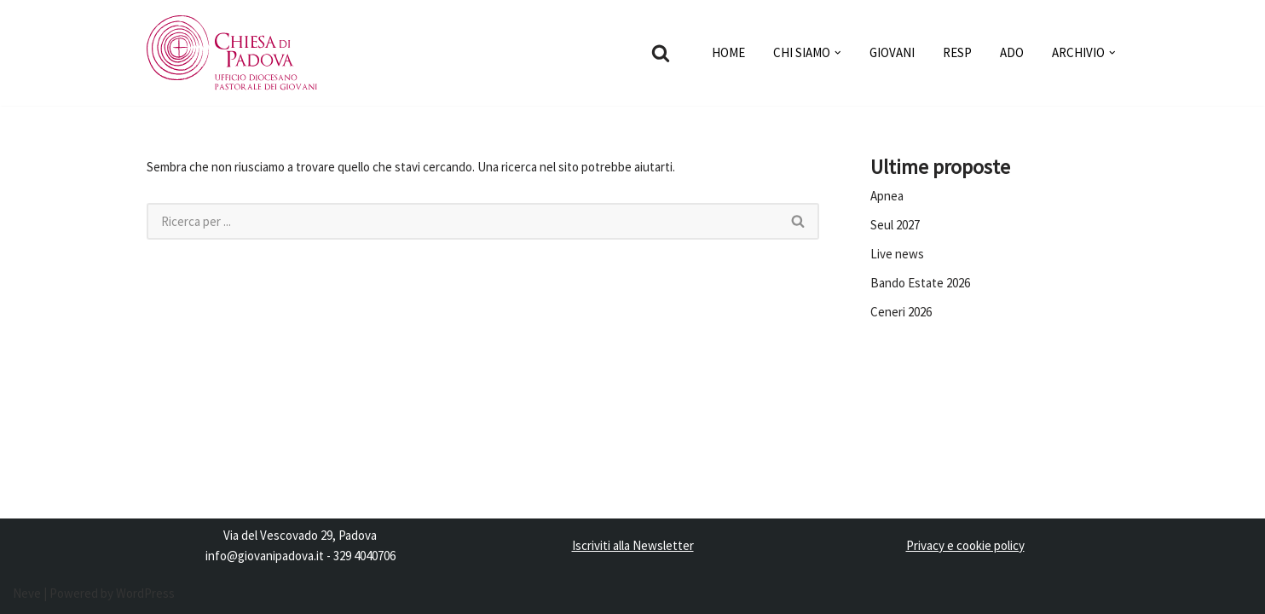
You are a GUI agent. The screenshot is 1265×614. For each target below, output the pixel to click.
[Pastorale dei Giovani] (232, 52)
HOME (728, 52)
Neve (27, 593)
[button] (838, 52)
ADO (1012, 52)
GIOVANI (892, 52)
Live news (897, 254)
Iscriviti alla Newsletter (633, 545)
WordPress (145, 593)
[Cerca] (660, 52)
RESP (957, 52)
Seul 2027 (895, 225)
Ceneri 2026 (901, 312)
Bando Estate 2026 (920, 283)
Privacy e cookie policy (965, 545)
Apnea (887, 196)
